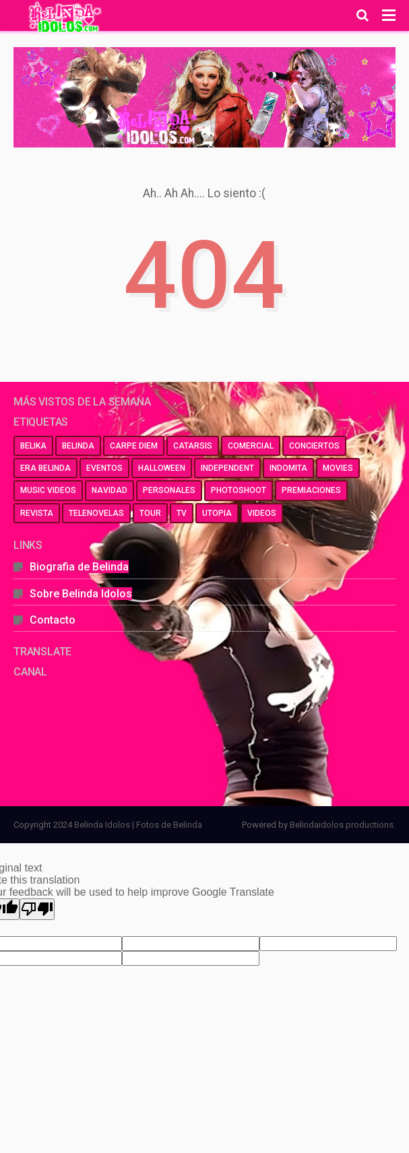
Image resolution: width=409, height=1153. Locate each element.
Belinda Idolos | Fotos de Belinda (138, 825)
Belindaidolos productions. (343, 825)
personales (169, 490)
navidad (109, 490)
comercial (251, 446)
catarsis (192, 446)
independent (227, 468)
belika (33, 446)
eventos (104, 468)
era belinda (45, 468)
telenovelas (96, 513)
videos (261, 513)
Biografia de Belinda (79, 566)
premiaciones (311, 490)
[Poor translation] (37, 909)
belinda (78, 446)
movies (338, 468)
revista (36, 513)
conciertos (314, 446)
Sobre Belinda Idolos (81, 593)
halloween (161, 468)
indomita (288, 468)
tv (182, 513)
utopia (217, 513)
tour (150, 513)
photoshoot (238, 490)
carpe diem (134, 446)
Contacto (52, 620)
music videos (48, 490)
